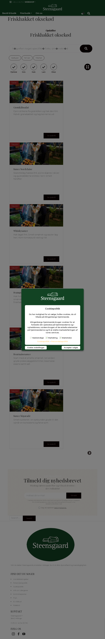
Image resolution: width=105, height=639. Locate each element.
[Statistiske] (60, 338)
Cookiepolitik (43, 341)
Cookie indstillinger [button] (35, 348)
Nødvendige (38, 338)
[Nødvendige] (31, 338)
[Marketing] (47, 338)
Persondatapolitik (59, 341)
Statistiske (67, 338)
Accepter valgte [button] (71, 348)
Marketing (53, 338)
